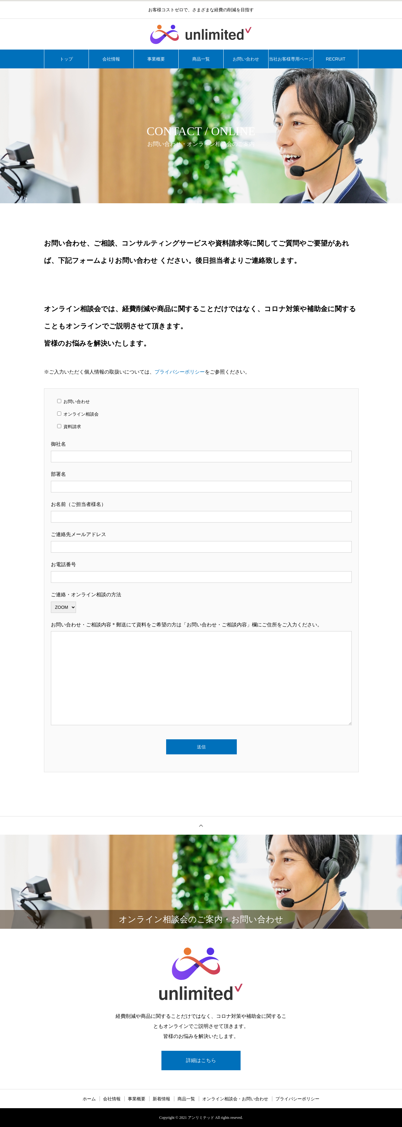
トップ (66, 58)
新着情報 (161, 1098)
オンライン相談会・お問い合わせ (235, 1098)
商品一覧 (201, 58)
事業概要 (156, 58)
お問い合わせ (246, 58)
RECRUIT (335, 58)
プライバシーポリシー (180, 372)
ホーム (89, 1098)
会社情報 (111, 58)
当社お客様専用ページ (291, 58)
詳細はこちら (201, 1060)
